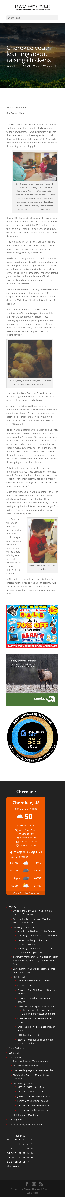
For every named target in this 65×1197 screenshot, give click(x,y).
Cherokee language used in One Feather (33, 1070)
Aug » (16, 1166)
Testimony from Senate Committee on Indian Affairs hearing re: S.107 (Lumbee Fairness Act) (35, 960)
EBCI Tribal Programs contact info (25, 1124)
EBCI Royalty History (23, 1083)
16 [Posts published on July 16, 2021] (24, 1152)
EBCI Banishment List (28, 1035)
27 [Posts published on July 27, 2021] (12, 1161)
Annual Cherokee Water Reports (33, 980)
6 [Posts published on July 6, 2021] (11, 1148)
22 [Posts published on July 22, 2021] (20, 1157)
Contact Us (14, 1052)
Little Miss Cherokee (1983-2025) (33, 1110)
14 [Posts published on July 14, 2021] (16, 1152)
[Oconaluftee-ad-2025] (32, 762)
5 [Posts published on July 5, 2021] (7, 1148)
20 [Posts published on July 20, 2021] (12, 1157)
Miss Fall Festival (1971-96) (30, 1091)
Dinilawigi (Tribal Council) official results (37, 935)
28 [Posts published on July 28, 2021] (16, 1161)
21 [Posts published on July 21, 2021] (16, 1157)
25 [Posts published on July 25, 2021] (32, 1157)
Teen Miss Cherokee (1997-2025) (33, 1105)
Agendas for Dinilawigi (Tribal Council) (36, 931)
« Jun (8, 1166)
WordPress (32, 1192)
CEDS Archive (24, 985)
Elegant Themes (32, 1189)
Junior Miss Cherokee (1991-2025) (34, 1096)
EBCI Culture (15, 1057)
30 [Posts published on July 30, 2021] (24, 1161)
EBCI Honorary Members (25, 1115)
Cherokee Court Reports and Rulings (35, 1006)
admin (13, 66)
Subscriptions (16, 1119)
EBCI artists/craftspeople (25, 1065)
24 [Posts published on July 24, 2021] (28, 1157)
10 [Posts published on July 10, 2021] (28, 1148)
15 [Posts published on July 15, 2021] (20, 1152)
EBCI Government (17, 907)
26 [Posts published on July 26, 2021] (8, 1161)
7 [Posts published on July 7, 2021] (15, 1148)
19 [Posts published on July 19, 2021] (8, 1157)
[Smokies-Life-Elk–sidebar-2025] (32, 705)
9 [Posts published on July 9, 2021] (23, 1148)
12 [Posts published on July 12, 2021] (8, 1152)
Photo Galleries (16, 1048)
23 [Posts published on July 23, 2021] (24, 1157)
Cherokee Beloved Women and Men (31, 1060)
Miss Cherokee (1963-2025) (30, 1086)
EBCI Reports (19, 977)
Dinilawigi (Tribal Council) (26, 927)
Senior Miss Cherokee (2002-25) (33, 1100)
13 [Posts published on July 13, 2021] (12, 1152)
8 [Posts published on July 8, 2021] (19, 1148)
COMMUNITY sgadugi (43, 66)
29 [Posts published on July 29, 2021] (20, 1161)
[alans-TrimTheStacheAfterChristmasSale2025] (32, 647)
